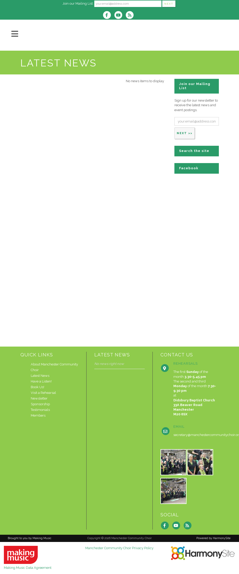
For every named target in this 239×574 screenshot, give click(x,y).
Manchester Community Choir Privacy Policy (119, 548)
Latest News (40, 376)
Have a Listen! (41, 381)
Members (38, 415)
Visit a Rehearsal (43, 393)
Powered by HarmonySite (213, 538)
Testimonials (40, 410)
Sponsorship (40, 404)
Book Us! (37, 387)
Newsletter (39, 398)
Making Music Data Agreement (27, 568)
